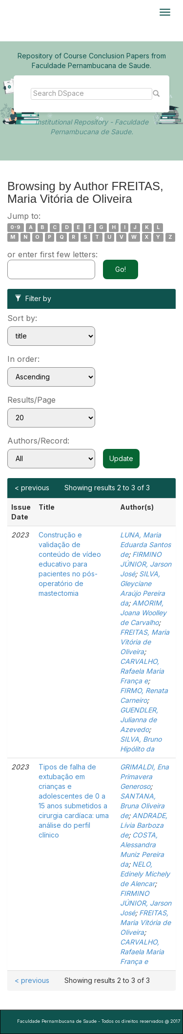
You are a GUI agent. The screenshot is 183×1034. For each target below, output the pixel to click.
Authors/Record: (38, 441)
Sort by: (22, 318)
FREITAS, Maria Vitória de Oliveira (144, 642)
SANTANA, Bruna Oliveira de (142, 806)
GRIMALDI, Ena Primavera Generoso (144, 776)
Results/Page (31, 400)
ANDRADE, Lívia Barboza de (143, 825)
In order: (23, 359)
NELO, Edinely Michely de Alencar (145, 874)
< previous (32, 487)
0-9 (15, 227)
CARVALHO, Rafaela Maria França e (142, 671)
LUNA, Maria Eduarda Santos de (145, 544)
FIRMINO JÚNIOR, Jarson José (145, 564)
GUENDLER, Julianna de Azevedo (139, 719)
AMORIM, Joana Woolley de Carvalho (143, 612)
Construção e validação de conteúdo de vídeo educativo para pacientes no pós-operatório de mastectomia (70, 564)
